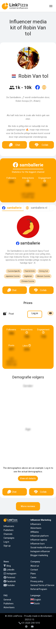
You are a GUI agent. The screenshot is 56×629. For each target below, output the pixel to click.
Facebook (11, 581)
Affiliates (34, 532)
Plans (33, 573)
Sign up (7, 546)
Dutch (35, 603)
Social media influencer (41, 547)
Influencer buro (37, 543)
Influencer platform (39, 536)
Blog (9, 566)
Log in (6, 542)
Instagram (11, 573)
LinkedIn (10, 569)
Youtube (11, 585)
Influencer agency (38, 540)
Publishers (8, 530)
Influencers (9, 526)
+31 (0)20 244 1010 (29, 623)
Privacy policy (36, 581)
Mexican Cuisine (43, 276)
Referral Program (38, 589)
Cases (33, 577)
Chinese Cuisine (27, 281)
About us (34, 566)
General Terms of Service (42, 585)
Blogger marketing (39, 555)
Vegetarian (28, 276)
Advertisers (35, 528)
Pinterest (11, 577)
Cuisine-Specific (14, 271)
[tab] (12, 208)
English (35, 599)
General (7, 599)
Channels (8, 534)
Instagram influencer (40, 551)
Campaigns (9, 538)
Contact (34, 569)
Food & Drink (30, 271)
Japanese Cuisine (12, 276)
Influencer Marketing (40, 520)
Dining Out (43, 271)
